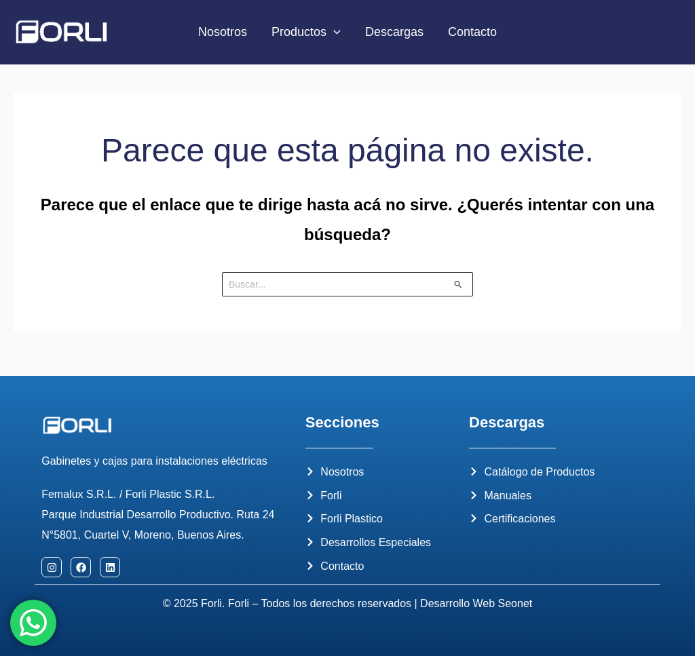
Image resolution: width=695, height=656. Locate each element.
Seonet (515, 603)
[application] (333, 32)
